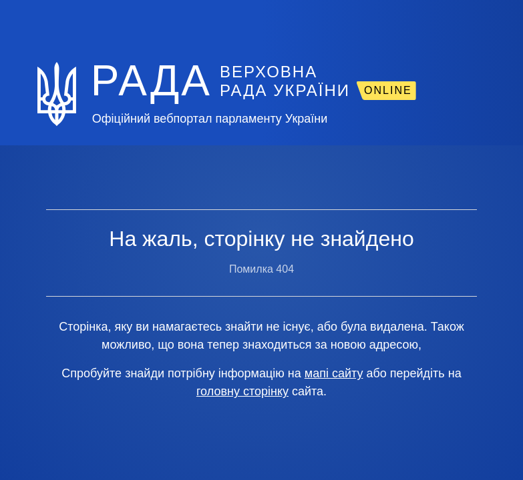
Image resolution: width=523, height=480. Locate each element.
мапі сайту (334, 373)
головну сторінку (242, 391)
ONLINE (388, 90)
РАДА (151, 81)
